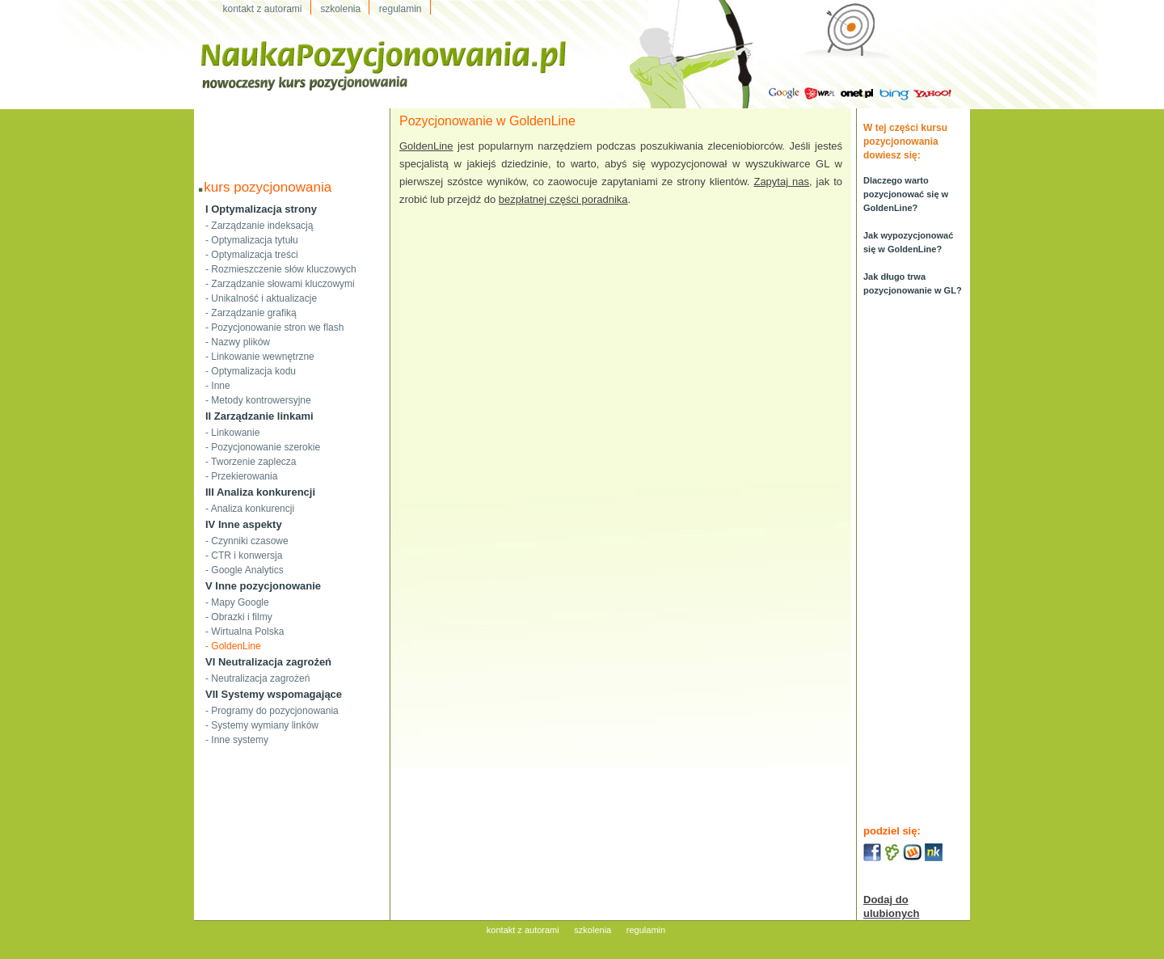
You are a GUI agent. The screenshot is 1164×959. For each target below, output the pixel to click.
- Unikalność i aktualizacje (261, 298)
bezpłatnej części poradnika (563, 199)
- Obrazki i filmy (238, 617)
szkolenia (592, 930)
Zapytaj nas (781, 181)
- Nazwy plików (237, 342)
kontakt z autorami (523, 930)
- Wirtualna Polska (244, 631)
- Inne (217, 385)
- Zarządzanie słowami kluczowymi (280, 283)
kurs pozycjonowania (267, 187)
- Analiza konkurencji (249, 508)
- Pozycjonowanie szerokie (262, 447)
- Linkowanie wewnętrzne (259, 356)
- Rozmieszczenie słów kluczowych (280, 269)
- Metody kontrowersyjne (258, 400)
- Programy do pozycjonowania (272, 710)
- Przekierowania (241, 476)
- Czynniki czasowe (247, 541)
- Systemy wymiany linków (261, 725)
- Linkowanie (232, 432)
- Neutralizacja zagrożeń (257, 678)
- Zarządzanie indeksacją (259, 225)
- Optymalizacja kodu (250, 371)
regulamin (645, 930)
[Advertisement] (291, 132)
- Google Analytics (244, 570)
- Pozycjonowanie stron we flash (274, 327)
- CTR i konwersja (243, 555)
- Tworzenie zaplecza (251, 461)
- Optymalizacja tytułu (251, 240)
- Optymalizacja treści (251, 254)
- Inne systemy (236, 740)
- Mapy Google (237, 602)
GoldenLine (426, 146)
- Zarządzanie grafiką (251, 313)
